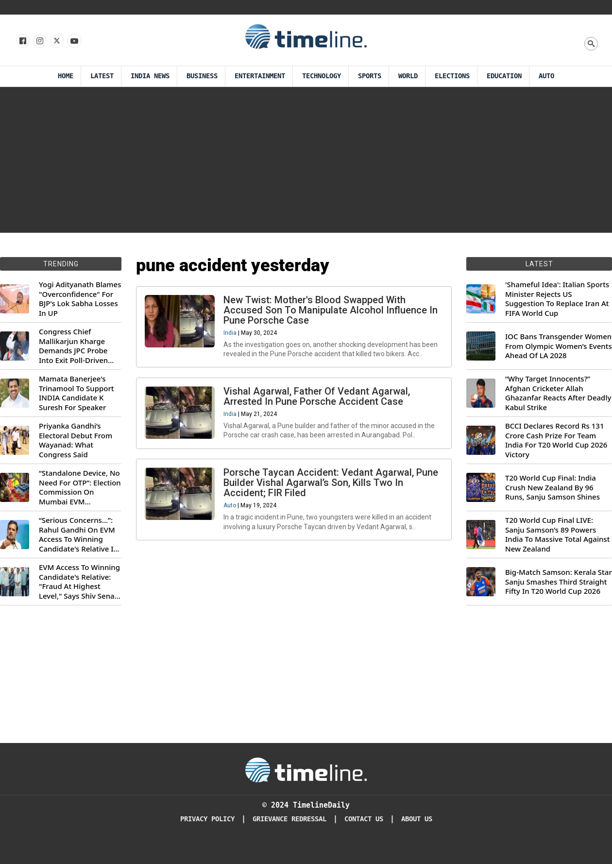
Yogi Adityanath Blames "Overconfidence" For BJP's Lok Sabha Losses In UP (80, 299)
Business (202, 76)
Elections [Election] (452, 76)
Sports (369, 76)
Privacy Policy (207, 819)
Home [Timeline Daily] (65, 76)
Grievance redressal (289, 819)
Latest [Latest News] (102, 76)
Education (504, 76)
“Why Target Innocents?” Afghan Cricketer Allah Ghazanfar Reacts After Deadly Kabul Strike (558, 393)
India (231, 334)
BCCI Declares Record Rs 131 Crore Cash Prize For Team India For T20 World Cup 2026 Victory (556, 440)
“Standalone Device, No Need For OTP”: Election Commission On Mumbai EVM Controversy (80, 487)
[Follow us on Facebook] (22, 41)
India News (150, 76)
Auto (546, 76)
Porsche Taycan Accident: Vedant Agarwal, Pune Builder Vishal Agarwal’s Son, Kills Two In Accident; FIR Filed (332, 490)
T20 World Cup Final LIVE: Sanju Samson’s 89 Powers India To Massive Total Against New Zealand (557, 534)
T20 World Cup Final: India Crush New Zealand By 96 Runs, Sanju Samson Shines (552, 487)
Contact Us (363, 819)
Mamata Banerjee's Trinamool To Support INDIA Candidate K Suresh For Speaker (76, 393)
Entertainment (260, 76)
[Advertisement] (306, 160)
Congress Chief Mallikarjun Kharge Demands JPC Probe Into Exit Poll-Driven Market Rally (73, 346)
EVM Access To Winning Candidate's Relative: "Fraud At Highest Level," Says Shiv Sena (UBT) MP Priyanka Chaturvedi (79, 582)
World (408, 76)
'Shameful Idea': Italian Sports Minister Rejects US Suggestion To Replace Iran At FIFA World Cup (557, 299)
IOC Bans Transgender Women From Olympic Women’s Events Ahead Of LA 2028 (558, 346)
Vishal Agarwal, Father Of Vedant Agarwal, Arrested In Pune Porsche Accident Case (318, 401)
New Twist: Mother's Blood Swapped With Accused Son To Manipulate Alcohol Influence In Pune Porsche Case (332, 311)
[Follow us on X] (56, 41)
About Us (416, 819)
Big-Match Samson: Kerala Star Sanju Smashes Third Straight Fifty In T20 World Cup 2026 (558, 582)
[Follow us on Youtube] (74, 41)
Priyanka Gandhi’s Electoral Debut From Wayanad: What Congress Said (75, 440)
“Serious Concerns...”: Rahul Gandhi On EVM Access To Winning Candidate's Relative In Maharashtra (78, 534)
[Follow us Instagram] (39, 41)
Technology (321, 76)
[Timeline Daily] (306, 769)
